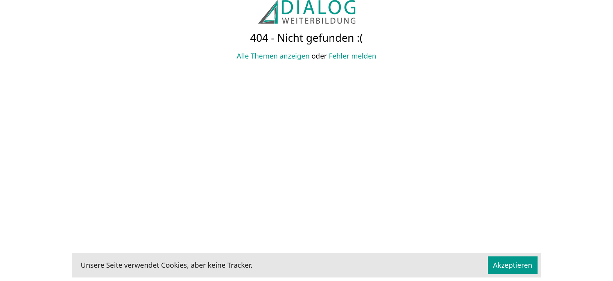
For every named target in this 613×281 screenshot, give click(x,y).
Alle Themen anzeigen (273, 55)
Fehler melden (352, 55)
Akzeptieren (512, 265)
